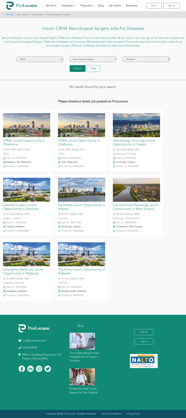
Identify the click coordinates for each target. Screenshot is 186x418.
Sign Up (171, 6)
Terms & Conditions (111, 414)
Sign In (154, 6)
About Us (51, 5)
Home (9, 14)
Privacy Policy (133, 414)
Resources (131, 5)
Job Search (114, 5)
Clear (93, 68)
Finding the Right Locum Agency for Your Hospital (83, 391)
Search (77, 68)
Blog (101, 5)
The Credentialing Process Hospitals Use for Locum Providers (84, 357)
